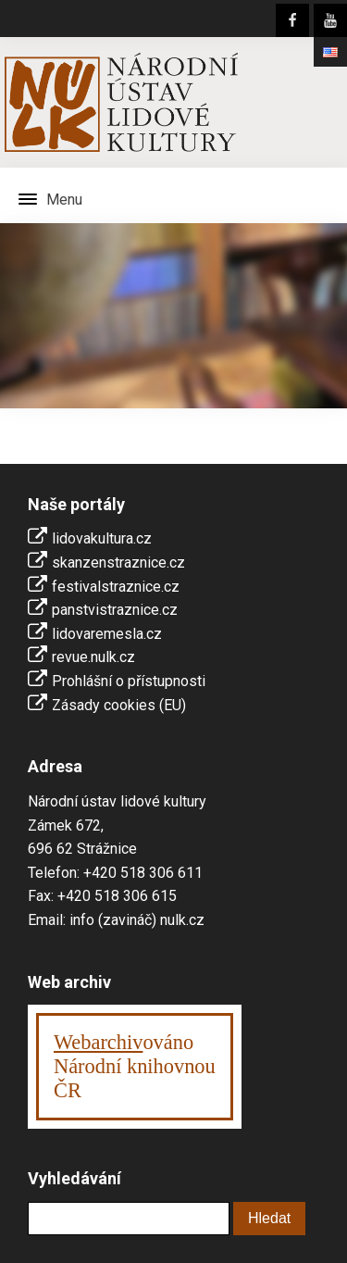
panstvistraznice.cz (115, 610)
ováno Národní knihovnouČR (135, 1066)
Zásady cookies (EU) (119, 705)
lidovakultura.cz (102, 538)
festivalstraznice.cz (116, 586)
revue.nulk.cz (93, 657)
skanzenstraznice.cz (118, 562)
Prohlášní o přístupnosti (128, 681)
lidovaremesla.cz (107, 634)
